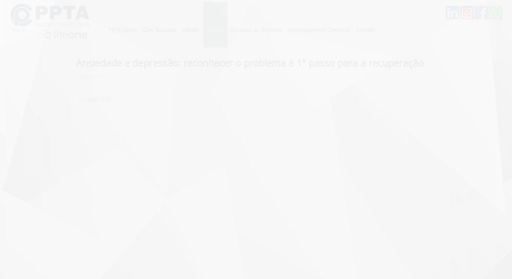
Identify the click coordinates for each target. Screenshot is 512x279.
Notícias (215, 29)
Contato (366, 29)
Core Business (159, 29)
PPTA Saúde (122, 29)
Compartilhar (95, 98)
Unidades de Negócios (256, 29)
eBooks (190, 29)
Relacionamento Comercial (319, 29)
